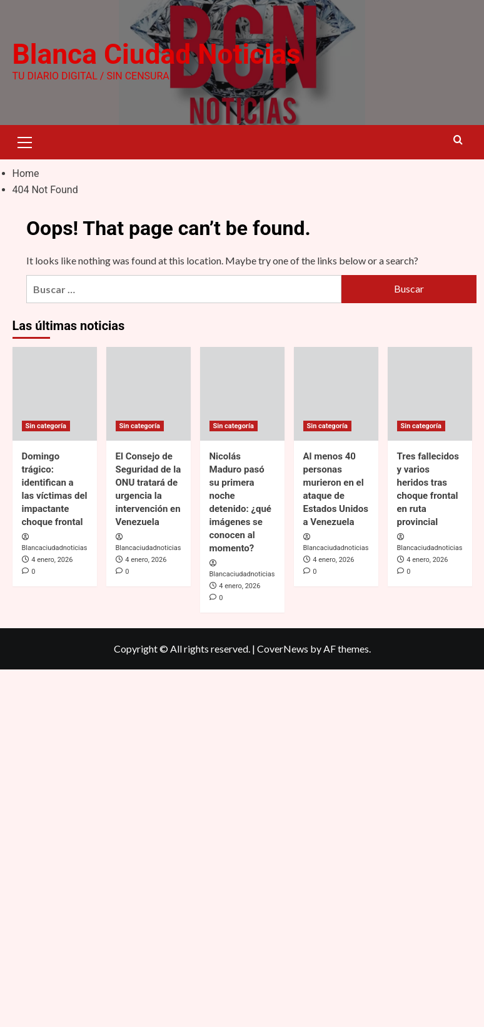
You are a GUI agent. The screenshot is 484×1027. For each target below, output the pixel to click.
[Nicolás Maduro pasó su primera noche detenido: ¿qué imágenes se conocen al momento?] (242, 393)
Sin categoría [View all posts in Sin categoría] (46, 425)
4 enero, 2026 (52, 560)
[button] (25, 140)
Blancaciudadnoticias (55, 548)
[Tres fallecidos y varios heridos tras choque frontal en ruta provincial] (430, 393)
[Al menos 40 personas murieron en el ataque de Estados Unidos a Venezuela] (336, 393)
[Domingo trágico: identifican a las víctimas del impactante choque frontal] (55, 393)
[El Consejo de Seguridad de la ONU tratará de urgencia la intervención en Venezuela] (148, 393)
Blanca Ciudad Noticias (156, 54)
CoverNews (282, 648)
